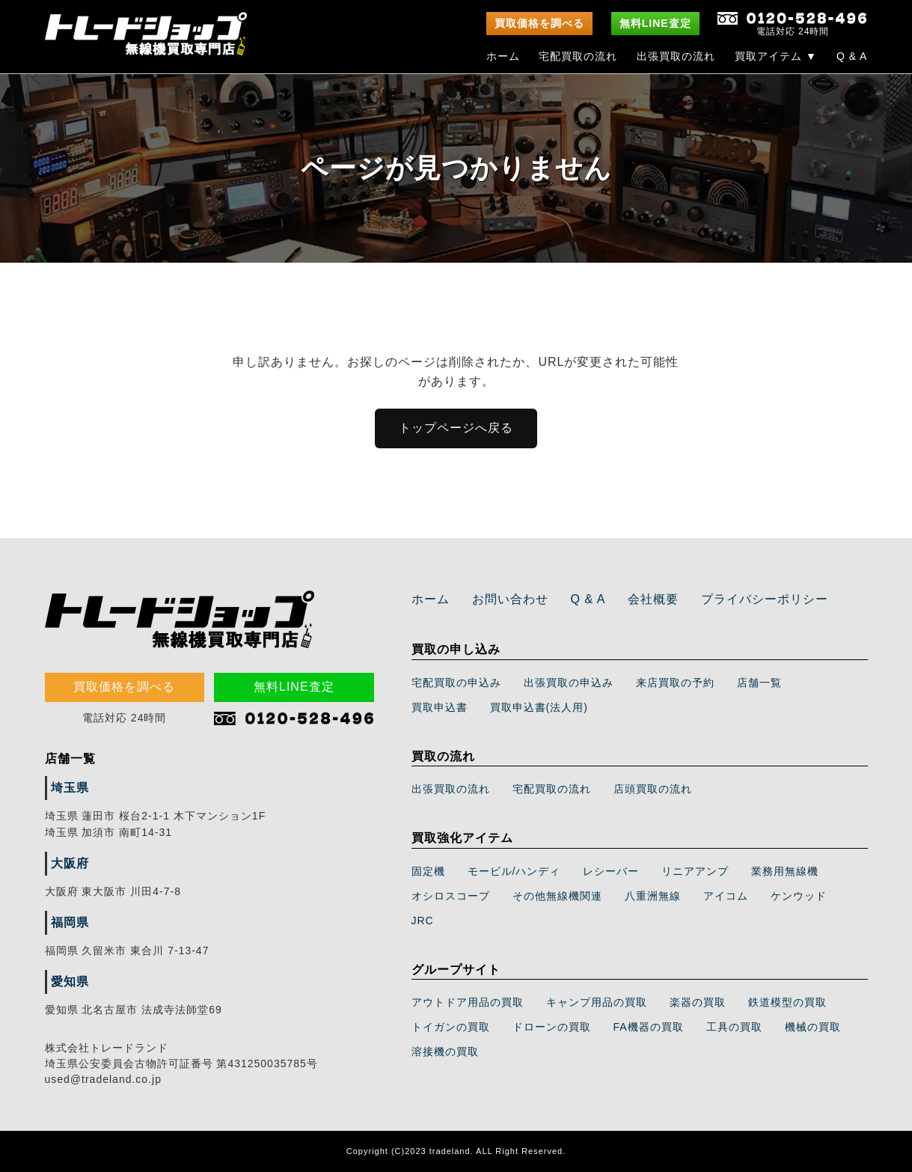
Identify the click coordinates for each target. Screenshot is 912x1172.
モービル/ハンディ (514, 871)
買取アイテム (776, 56)
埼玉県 (70, 787)
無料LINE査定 (655, 23)
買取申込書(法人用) (539, 707)
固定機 (428, 871)
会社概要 (653, 599)
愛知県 (70, 981)
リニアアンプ (695, 871)
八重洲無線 (653, 896)
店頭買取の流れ (652, 789)
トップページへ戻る (456, 427)
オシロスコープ (450, 896)
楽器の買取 (698, 1002)
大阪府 (70, 863)
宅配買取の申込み (456, 683)
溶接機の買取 (445, 1051)
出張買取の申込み (568, 683)
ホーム (503, 56)
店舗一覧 (759, 683)
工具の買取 (734, 1027)
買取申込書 (439, 707)
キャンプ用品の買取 (596, 1002)
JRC (422, 921)
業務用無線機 (784, 871)
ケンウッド (799, 896)
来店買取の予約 (675, 683)
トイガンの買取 (450, 1027)
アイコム (725, 896)
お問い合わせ (510, 599)
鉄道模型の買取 (787, 1002)
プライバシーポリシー (764, 599)
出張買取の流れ (676, 56)
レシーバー (611, 871)
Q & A (852, 56)
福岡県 (70, 922)
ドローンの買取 (551, 1027)
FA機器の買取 (648, 1027)
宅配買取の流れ (578, 56)
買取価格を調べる (539, 23)
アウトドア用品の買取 (467, 1002)
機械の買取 (813, 1027)
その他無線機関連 (557, 896)
